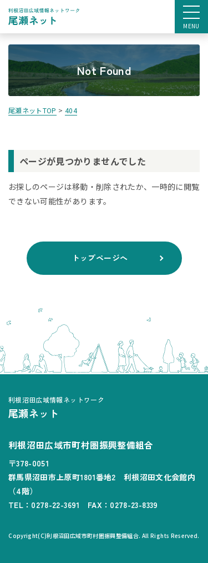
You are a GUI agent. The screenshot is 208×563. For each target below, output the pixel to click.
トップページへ (100, 257)
